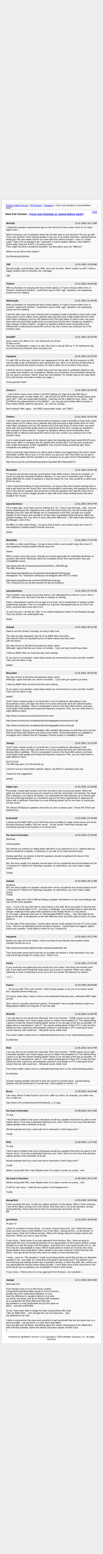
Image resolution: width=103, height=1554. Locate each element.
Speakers (48, 205)
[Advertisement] (50, 39)
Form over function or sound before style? (56, 214)
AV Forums (36, 205)
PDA (94, 212)
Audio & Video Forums (17, 205)
